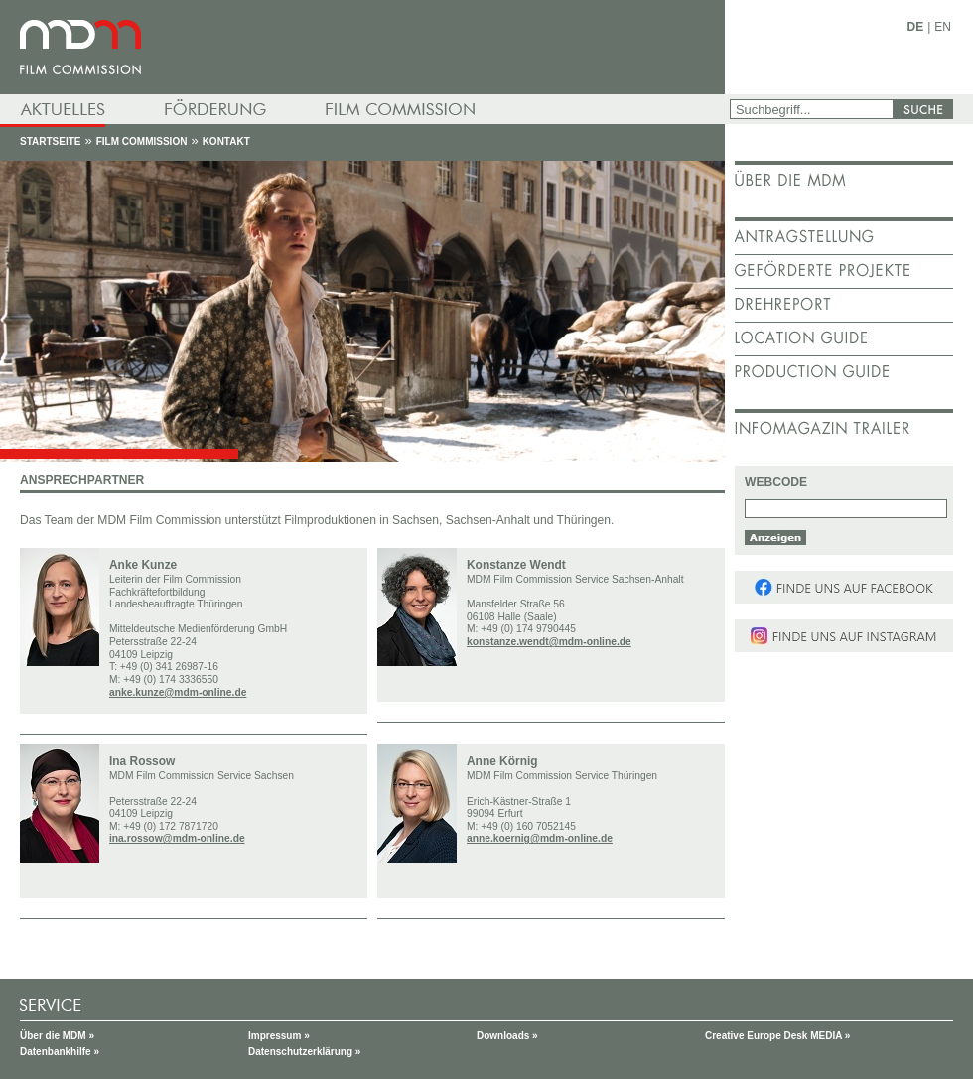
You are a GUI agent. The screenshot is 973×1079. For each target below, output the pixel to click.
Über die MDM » (57, 1035)
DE (915, 27)
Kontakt (226, 141)
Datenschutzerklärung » (304, 1051)
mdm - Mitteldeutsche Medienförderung (362, 47)
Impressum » (279, 1035)
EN (942, 27)
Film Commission (142, 141)
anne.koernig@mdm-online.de (540, 838)
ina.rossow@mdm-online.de (177, 838)
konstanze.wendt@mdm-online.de (549, 641)
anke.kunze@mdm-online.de (177, 692)
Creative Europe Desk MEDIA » (777, 1035)
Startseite (50, 141)
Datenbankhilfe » (59, 1051)
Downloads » (507, 1035)
